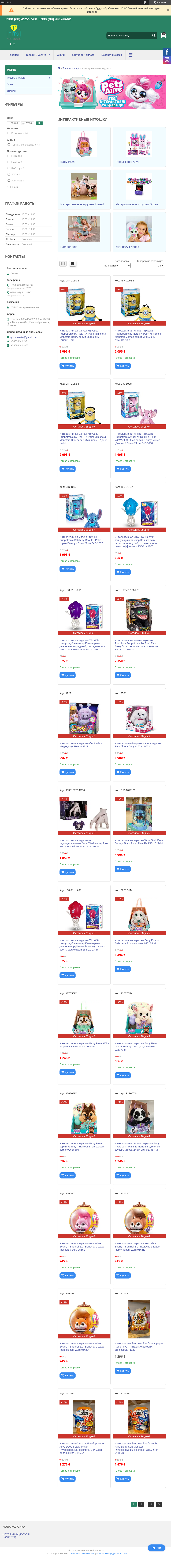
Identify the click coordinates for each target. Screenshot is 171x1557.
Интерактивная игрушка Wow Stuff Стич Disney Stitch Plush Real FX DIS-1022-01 (139, 842)
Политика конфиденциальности (111, 1553)
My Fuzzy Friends (127, 247)
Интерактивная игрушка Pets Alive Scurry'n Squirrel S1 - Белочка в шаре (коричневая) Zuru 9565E (137, 1246)
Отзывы (11, 91)
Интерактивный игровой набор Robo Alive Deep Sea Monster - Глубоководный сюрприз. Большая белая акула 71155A (82, 1448)
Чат (156, 1548)
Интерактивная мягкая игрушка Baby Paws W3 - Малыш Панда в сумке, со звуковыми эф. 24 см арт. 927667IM (137, 1146)
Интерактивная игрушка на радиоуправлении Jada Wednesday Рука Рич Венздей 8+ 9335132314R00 (84, 843)
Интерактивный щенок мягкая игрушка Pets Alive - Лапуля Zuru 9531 (138, 745)
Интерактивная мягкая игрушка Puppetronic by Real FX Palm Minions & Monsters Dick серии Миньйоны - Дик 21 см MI (84, 438)
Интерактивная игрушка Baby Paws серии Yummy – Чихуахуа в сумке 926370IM (136, 1046)
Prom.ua (100, 1550)
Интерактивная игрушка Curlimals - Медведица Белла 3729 (81, 745)
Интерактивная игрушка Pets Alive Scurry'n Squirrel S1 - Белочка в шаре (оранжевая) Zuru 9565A (82, 1346)
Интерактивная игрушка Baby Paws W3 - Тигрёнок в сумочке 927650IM (84, 1045)
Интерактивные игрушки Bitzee (137, 204)
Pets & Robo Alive (127, 161)
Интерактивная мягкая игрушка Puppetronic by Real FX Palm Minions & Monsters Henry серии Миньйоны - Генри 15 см (83, 335)
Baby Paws (67, 161)
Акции (61, 55)
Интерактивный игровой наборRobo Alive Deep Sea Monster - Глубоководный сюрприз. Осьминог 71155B (136, 1448)
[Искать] (153, 35)
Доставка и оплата (83, 55)
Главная (14, 55)
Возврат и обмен (111, 55)
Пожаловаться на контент (82, 1553)
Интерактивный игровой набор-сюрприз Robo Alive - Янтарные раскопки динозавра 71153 (139, 1346)
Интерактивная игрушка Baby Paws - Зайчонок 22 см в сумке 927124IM (137, 942)
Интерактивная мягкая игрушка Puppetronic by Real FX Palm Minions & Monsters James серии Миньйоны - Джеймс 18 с (138, 335)
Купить (69, 365)
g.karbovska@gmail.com (23, 337)
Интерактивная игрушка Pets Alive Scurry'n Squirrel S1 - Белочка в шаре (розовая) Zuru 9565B (82, 1246)
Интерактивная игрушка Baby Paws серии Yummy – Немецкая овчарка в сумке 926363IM (82, 1146)
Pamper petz (68, 247)
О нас (10, 84)
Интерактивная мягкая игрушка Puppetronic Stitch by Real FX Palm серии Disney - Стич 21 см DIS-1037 (81, 540)
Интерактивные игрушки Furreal (82, 204)
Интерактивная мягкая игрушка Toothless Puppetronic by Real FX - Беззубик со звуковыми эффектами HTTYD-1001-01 (136, 645)
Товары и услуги (36, 55)
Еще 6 (14, 187)
